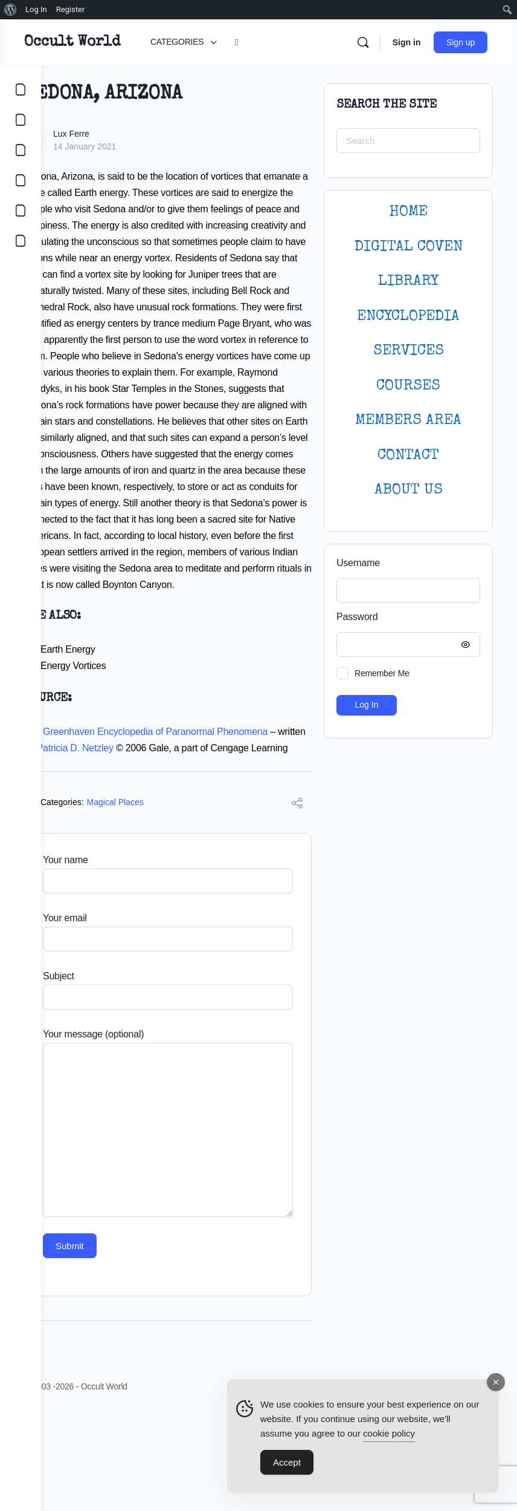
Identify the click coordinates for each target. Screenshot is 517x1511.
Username (358, 563)
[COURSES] (20, 180)
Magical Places (156, 900)
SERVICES (408, 351)
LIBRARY (408, 281)
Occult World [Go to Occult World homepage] (113, 42)
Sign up (466, 42)
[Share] (297, 903)
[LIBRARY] (20, 150)
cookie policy (389, 1434)
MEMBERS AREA (408, 420)
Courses (408, 386)
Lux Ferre (112, 134)
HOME (408, 212)
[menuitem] (10, 9)
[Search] (368, 42)
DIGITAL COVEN (409, 247)
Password (405, 617)
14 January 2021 (125, 146)
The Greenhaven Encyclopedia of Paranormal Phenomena (187, 813)
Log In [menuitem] (36, 9)
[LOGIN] (20, 210)
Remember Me (382, 673)
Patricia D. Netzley (153, 829)
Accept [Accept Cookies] (287, 1463)
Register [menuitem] (70, 9)
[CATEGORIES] (20, 89)
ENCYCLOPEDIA (408, 316)
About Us (408, 490)
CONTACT (408, 455)
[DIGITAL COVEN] (20, 241)
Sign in (411, 42)
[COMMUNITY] (20, 120)
